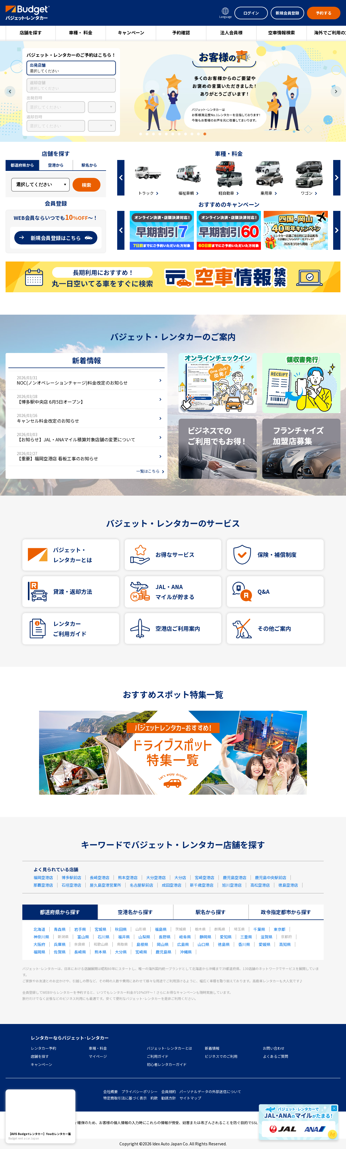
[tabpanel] (173, 91)
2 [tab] (147, 134)
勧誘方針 (168, 1098)
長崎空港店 (99, 877)
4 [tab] (159, 134)
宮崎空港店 (204, 877)
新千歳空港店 (201, 885)
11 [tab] (204, 134)
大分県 (121, 952)
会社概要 (110, 1091)
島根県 (142, 944)
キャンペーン (131, 32)
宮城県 (100, 929)
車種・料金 (98, 1048)
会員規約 (168, 1091)
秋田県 (121, 929)
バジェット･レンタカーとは (169, 1048)
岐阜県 (185, 937)
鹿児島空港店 (234, 877)
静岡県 (205, 937)
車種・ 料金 (80, 32)
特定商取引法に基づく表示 (125, 1098)
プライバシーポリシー (139, 1091)
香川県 (244, 944)
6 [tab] (172, 134)
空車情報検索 (281, 32)
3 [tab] (153, 134)
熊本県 (100, 952)
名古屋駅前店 (141, 885)
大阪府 (39, 944)
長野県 (164, 937)
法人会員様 (231, 32)
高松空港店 (260, 885)
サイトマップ (190, 1098)
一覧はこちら (148, 471)
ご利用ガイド (158, 1056)
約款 (154, 1098)
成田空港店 (171, 885)
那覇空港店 (43, 885)
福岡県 (39, 952)
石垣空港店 (71, 885)
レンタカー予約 (43, 1048)
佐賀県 (60, 952)
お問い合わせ (274, 1048)
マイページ (98, 1056)
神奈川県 (41, 937)
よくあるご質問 (275, 1056)
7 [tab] (179, 134)
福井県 (124, 937)
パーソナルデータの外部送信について (210, 1091)
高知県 (285, 944)
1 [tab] (140, 134)
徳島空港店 (288, 885)
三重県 (246, 937)
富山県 (83, 937)
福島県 (161, 929)
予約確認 (181, 32)
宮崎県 (141, 952)
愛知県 (226, 937)
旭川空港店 (232, 885)
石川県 (103, 937)
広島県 (183, 944)
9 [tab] (192, 134)
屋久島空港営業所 (105, 885)
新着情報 (212, 1048)
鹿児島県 (163, 952)
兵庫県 (60, 944)
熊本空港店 (128, 877)
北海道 (39, 929)
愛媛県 (264, 944)
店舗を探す (31, 32)
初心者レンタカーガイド (167, 1064)
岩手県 (80, 929)
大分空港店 (156, 877)
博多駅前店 (71, 877)
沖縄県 (186, 952)
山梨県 (144, 937)
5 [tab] (166, 134)
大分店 (180, 877)
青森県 (60, 929)
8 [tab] (185, 134)
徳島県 (224, 944)
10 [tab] (198, 134)
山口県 (203, 944)
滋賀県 (266, 937)
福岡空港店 (43, 877)
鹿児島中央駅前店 (270, 877)
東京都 (279, 929)
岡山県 (163, 944)
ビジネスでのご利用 (221, 1056)
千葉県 (259, 929)
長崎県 (80, 952)
